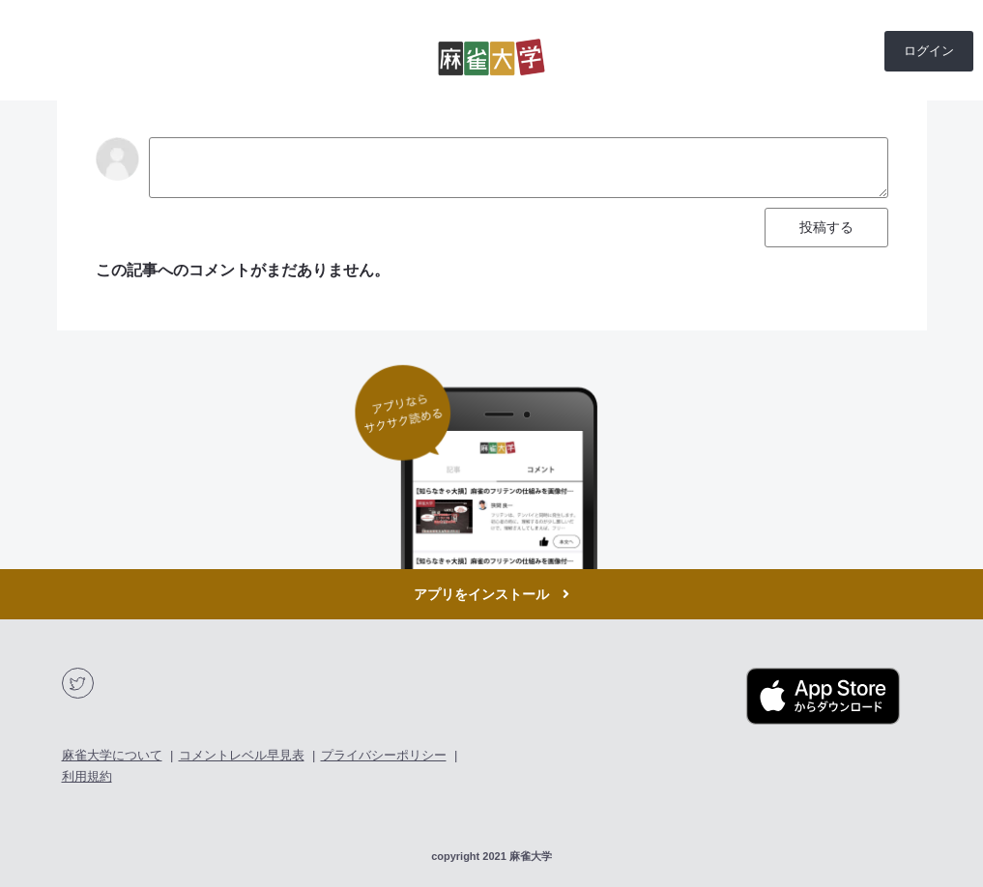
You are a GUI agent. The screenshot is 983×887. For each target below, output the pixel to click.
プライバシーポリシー (384, 755)
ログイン (929, 50)
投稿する (826, 227)
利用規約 (87, 776)
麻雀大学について (112, 755)
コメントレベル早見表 (241, 755)
